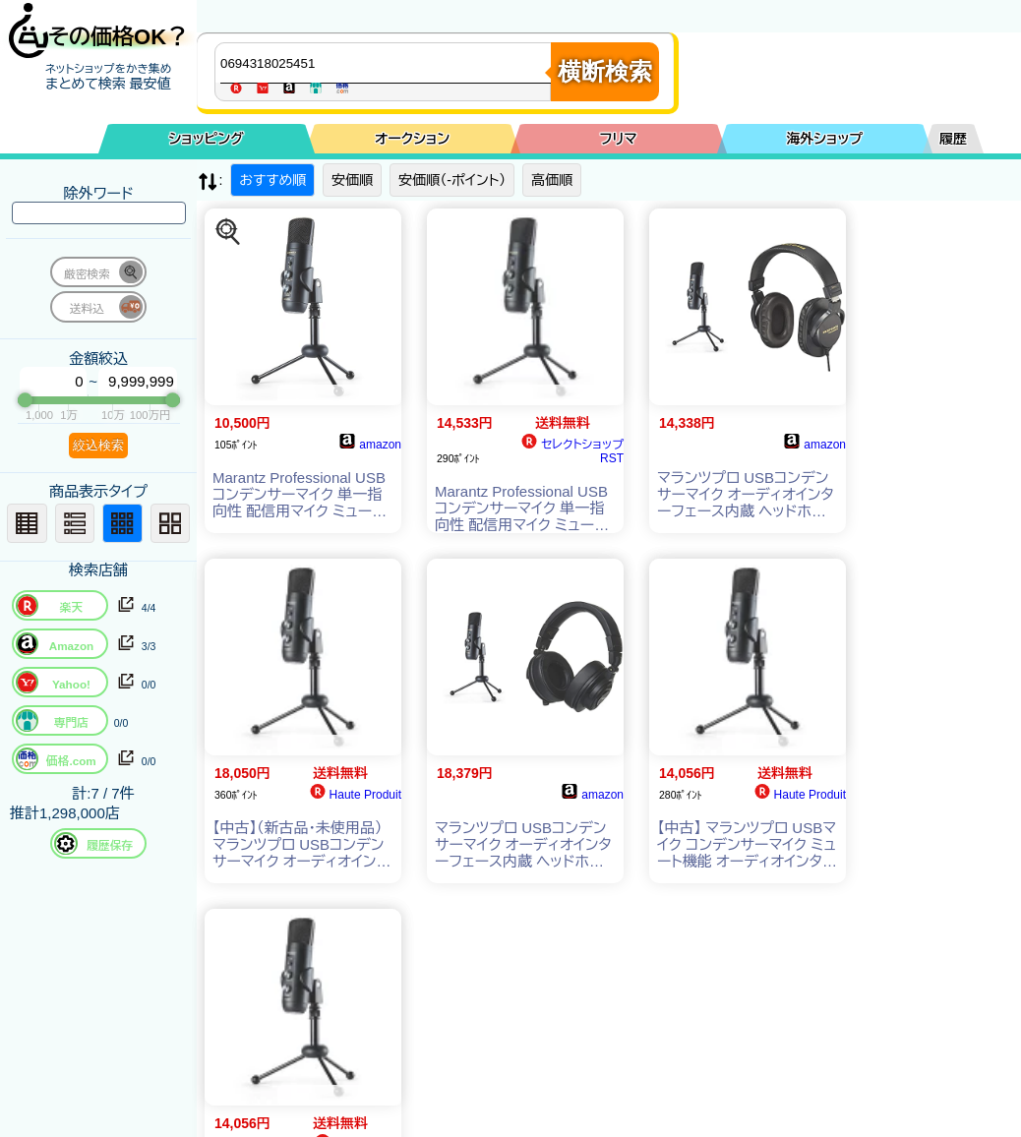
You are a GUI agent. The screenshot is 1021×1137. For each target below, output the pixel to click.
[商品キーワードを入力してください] (387, 63)
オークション (412, 139)
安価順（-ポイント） (452, 180)
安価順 (352, 180)
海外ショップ (824, 139)
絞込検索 (98, 445)
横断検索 (605, 71)
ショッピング (206, 139)
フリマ (618, 139)
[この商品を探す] (228, 232)
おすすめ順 (272, 180)
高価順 (551, 180)
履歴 (953, 139)
